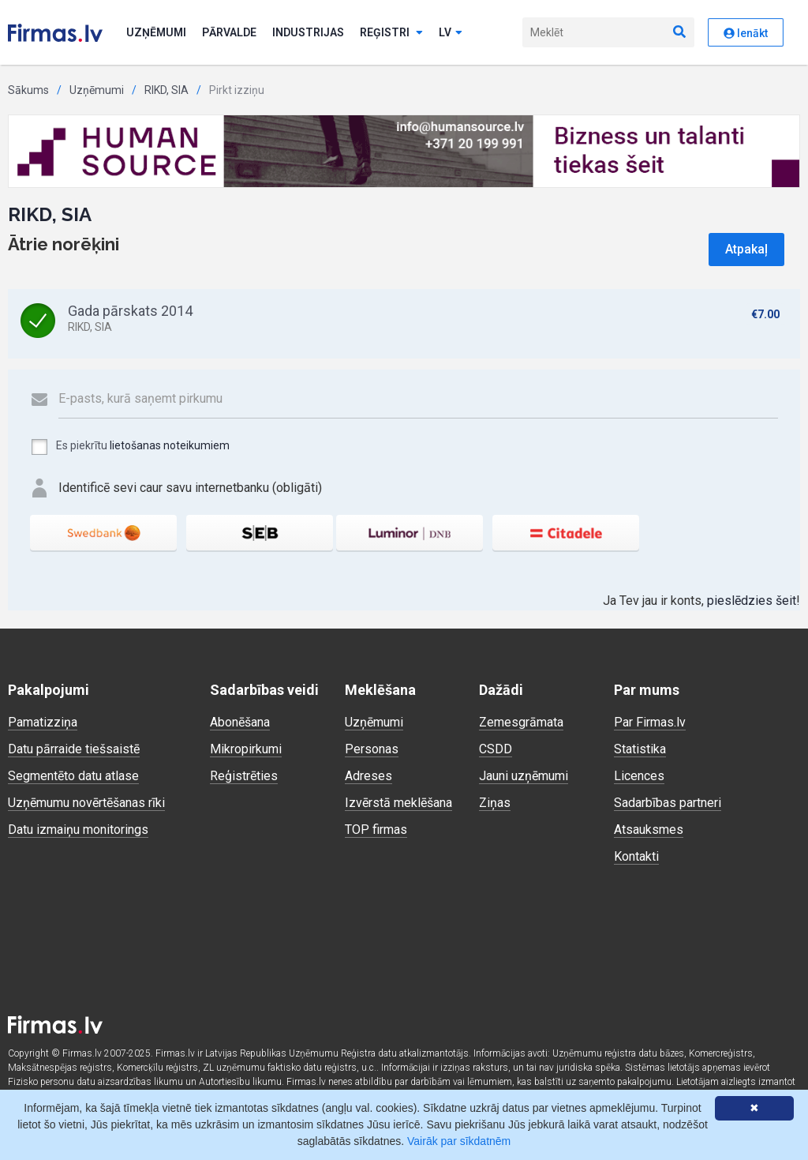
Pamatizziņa (42, 722)
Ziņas (495, 802)
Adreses (368, 775)
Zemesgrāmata (521, 722)
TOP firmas (376, 829)
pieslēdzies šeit (751, 600)
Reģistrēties (244, 775)
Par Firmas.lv (650, 722)
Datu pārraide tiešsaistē (74, 748)
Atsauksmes (648, 829)
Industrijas (308, 32)
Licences (639, 775)
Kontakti (636, 856)
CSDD (495, 748)
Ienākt (746, 33)
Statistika (640, 748)
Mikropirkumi (246, 748)
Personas (371, 748)
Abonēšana (240, 722)
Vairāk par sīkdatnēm (459, 1141)
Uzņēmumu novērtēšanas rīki (86, 802)
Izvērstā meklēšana (398, 802)
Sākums (28, 90)
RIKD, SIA (166, 90)
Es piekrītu (130, 447)
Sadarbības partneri (667, 802)
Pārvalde (229, 32)
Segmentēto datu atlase (73, 775)
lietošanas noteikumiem (170, 445)
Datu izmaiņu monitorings (78, 829)
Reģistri (391, 32)
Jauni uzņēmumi (523, 775)
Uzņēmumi (156, 32)
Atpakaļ (746, 249)
